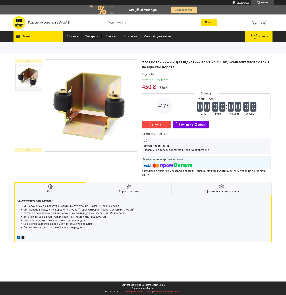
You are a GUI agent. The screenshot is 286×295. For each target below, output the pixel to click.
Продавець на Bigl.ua (143, 288)
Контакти (130, 36)
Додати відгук (263, 22)
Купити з (193, 124)
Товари (90, 36)
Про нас (111, 36)
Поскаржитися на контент (138, 291)
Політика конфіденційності (167, 291)
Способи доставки (157, 36)
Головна (72, 36)
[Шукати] (209, 22)
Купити (159, 124)
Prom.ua (160, 285)
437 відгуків (243, 2)
